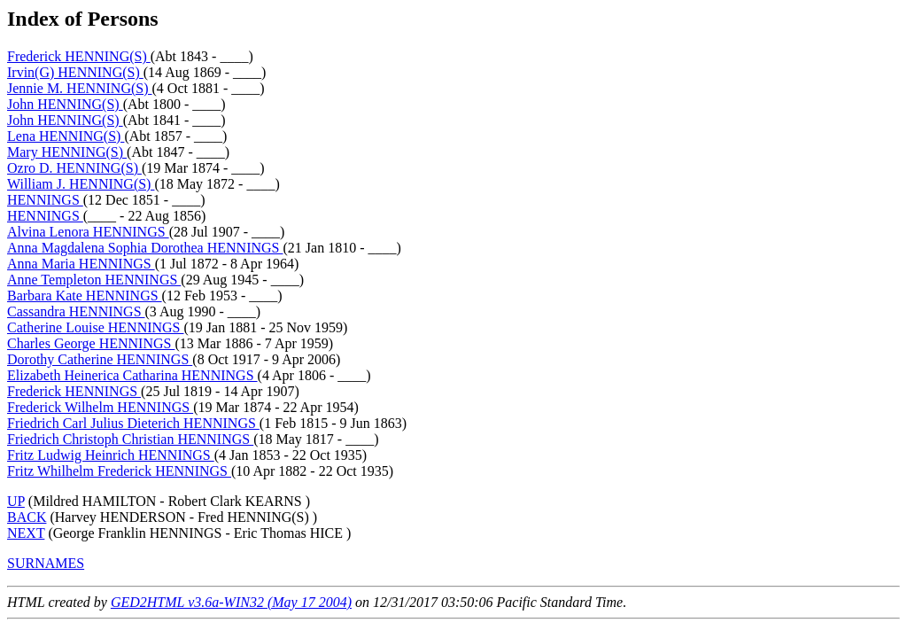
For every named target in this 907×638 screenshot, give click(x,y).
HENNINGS (45, 199)
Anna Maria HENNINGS (81, 263)
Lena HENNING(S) (65, 136)
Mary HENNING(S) (67, 152)
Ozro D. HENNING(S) (74, 167)
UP (16, 501)
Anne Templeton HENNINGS (94, 279)
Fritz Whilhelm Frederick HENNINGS (119, 470)
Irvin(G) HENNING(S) (75, 72)
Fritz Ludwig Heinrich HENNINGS (110, 455)
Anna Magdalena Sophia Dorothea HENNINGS (145, 247)
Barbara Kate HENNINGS (84, 295)
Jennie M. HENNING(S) (79, 88)
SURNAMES (45, 563)
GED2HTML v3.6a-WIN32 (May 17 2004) (231, 602)
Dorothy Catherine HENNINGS (99, 359)
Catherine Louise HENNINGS (95, 327)
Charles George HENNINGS (90, 343)
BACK (26, 517)
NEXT (25, 533)
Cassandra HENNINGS (76, 311)
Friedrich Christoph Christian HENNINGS (130, 439)
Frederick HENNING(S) (79, 56)
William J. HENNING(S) (80, 183)
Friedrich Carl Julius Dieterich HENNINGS (133, 423)
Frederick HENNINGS (74, 391)
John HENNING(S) (65, 104)
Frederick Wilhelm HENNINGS (100, 407)
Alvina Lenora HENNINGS (88, 231)
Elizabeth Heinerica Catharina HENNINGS (132, 375)
